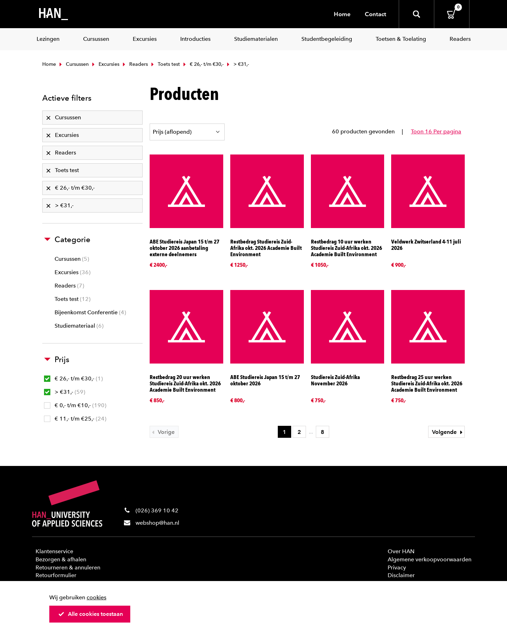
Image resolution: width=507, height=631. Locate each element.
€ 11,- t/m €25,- (75, 418)
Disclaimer (401, 575)
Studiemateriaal (79, 325)
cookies (96, 597)
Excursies (104, 64)
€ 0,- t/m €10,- (75, 405)
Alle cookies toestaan (90, 614)
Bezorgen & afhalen (61, 559)
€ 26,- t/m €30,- (203, 64)
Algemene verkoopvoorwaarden (429, 559)
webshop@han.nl (157, 522)
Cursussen (73, 64)
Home (342, 14)
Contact (375, 14)
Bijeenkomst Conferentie (90, 312)
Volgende (448, 432)
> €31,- (64, 392)
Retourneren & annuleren (68, 567)
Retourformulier (56, 575)
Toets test (165, 64)
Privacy (397, 567)
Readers (134, 64)
